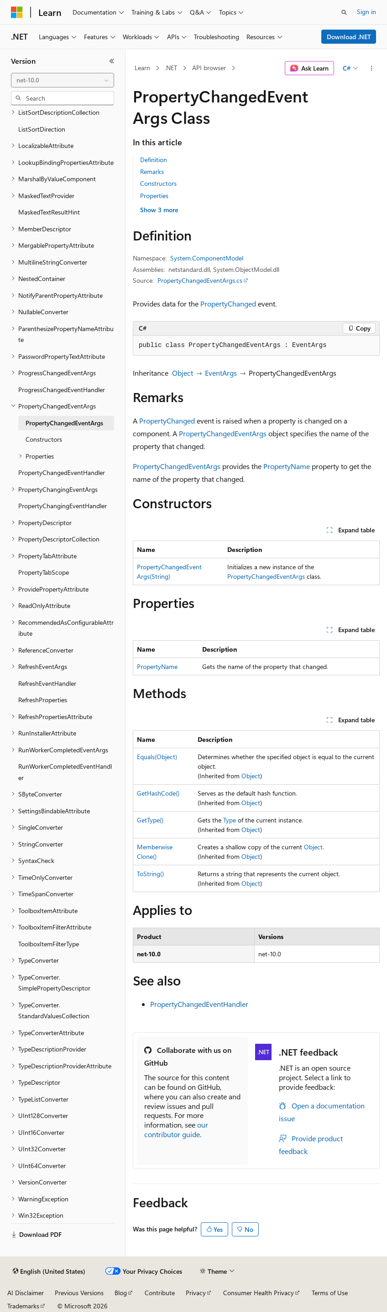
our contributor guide (176, 1129)
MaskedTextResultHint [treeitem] (49, 212)
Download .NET (349, 36)
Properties (154, 195)
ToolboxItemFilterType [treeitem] (48, 943)
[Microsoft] (17, 12)
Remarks (152, 171)
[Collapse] (111, 61)
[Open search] (344, 12)
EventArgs (221, 373)
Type (229, 820)
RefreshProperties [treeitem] (42, 699)
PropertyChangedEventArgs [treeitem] (64, 423)
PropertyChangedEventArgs (223, 433)
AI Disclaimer (25, 1292)
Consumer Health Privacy (258, 1292)
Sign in (366, 11)
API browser (209, 67)
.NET (171, 67)
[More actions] (372, 68)
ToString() (150, 873)
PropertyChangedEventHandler (199, 1004)
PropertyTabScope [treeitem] (43, 572)
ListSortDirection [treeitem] (41, 129)
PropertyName (286, 466)
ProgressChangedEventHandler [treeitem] (61, 389)
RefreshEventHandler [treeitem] (47, 683)
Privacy (196, 1292)
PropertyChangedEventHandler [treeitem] (61, 472)
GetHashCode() (158, 793)
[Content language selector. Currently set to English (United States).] (49, 1271)
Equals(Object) (157, 756)
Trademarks (23, 1306)
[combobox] (62, 80)
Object (182, 373)
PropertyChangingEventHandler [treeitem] (62, 505)
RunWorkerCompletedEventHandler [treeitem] (65, 772)
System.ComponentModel (206, 258)
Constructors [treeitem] (44, 439)
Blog (121, 1292)
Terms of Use (330, 1292)
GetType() (150, 820)
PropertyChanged (228, 303)
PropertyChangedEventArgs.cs (199, 280)
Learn (142, 67)
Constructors (158, 183)
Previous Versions (79, 1292)
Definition (153, 159)
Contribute (160, 1292)
